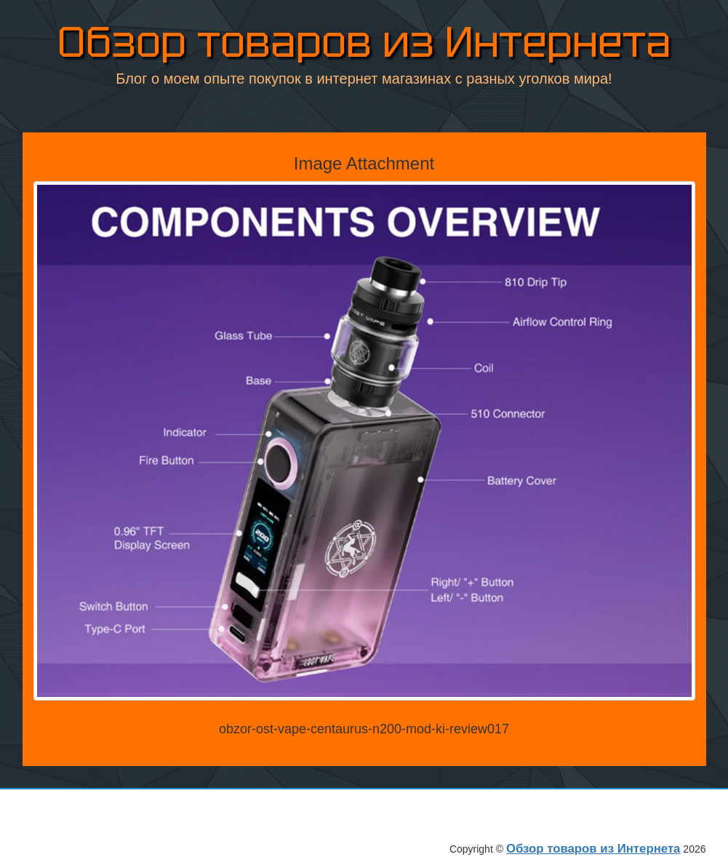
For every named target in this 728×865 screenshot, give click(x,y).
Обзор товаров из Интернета (364, 43)
